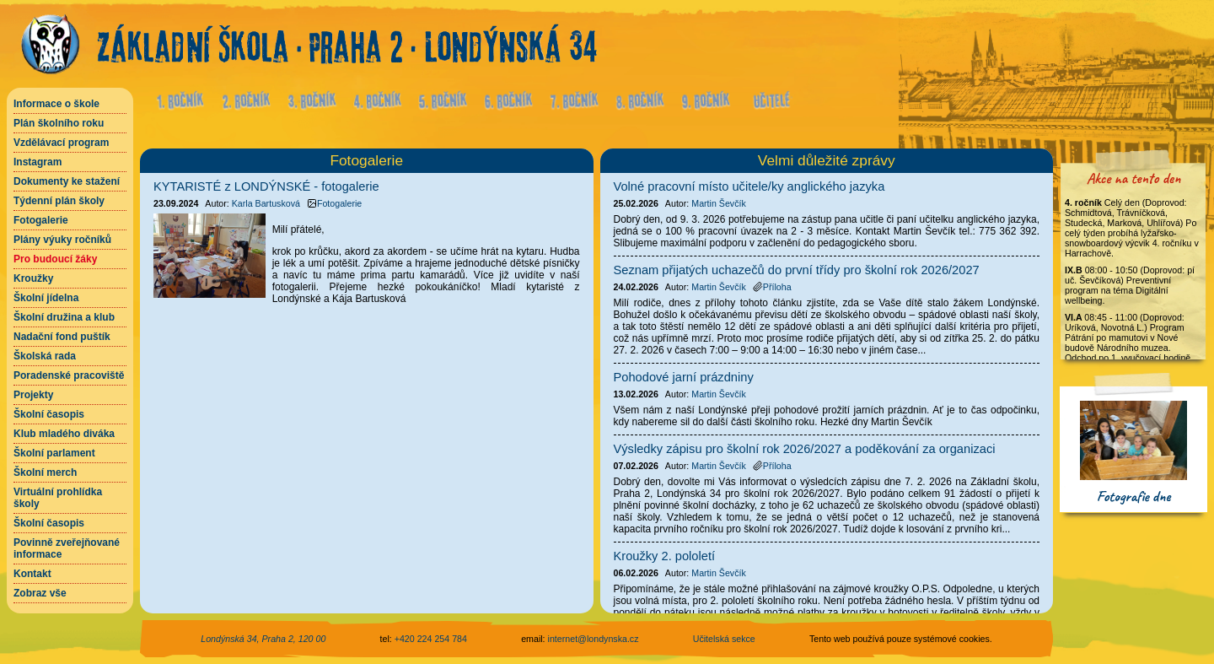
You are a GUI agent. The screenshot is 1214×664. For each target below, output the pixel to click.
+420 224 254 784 (431, 639)
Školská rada (44, 356)
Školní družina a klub (64, 317)
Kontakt (32, 574)
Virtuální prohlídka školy (57, 498)
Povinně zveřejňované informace (66, 548)
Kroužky (33, 278)
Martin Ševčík (718, 203)
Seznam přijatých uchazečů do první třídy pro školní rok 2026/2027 (797, 270)
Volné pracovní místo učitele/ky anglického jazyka (749, 186)
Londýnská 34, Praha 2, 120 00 (263, 639)
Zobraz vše (40, 593)
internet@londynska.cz (593, 639)
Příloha (772, 287)
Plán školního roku (58, 123)
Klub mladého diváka (64, 434)
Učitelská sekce (724, 639)
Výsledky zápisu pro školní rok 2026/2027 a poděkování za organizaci (805, 449)
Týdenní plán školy (59, 201)
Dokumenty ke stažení (66, 181)
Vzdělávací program (61, 142)
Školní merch (45, 472)
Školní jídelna (45, 298)
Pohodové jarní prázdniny (684, 377)
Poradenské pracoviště (68, 375)
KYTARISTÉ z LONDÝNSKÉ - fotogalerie (266, 186)
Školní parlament (54, 453)
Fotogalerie (40, 220)
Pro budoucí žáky (55, 259)
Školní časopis (48, 414)
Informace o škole (56, 104)
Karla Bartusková (266, 203)
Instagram (37, 162)
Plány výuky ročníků (62, 240)
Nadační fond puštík (61, 337)
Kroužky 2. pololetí (665, 556)
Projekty (33, 395)
